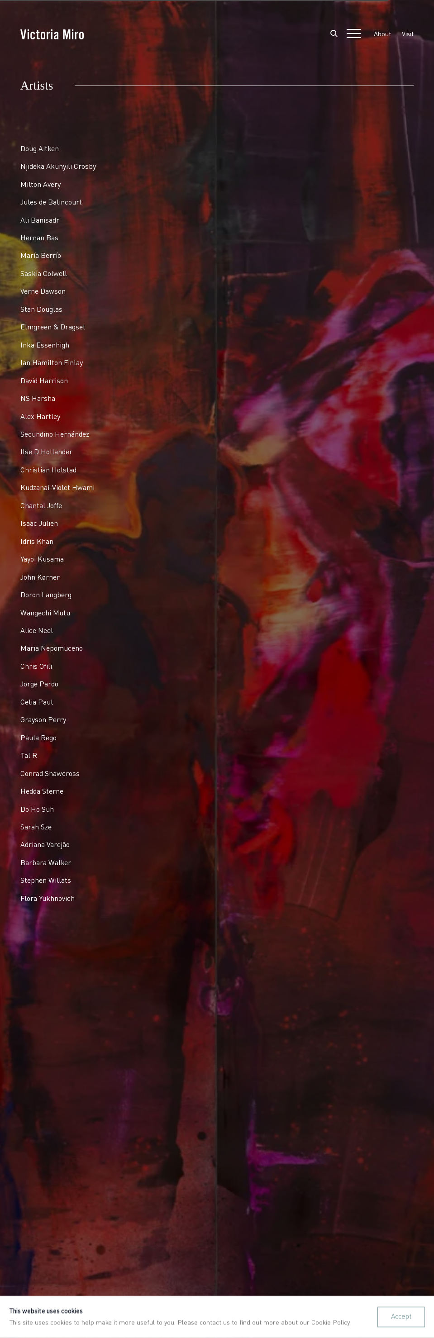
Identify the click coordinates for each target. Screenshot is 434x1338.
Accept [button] (401, 1316)
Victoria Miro (52, 34)
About (382, 34)
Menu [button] (353, 34)
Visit (408, 34)
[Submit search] (334, 34)
